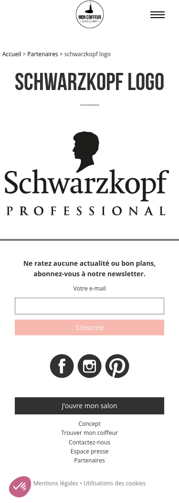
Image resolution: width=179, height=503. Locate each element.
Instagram (90, 369)
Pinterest (117, 369)
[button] (20, 486)
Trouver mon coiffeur (89, 433)
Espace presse (89, 451)
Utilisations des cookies (115, 483)
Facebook (62, 369)
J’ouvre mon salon (89, 405)
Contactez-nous (89, 442)
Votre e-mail (89, 288)
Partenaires (42, 54)
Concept (89, 424)
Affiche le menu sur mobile (157, 14)
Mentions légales (55, 483)
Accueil (11, 54)
